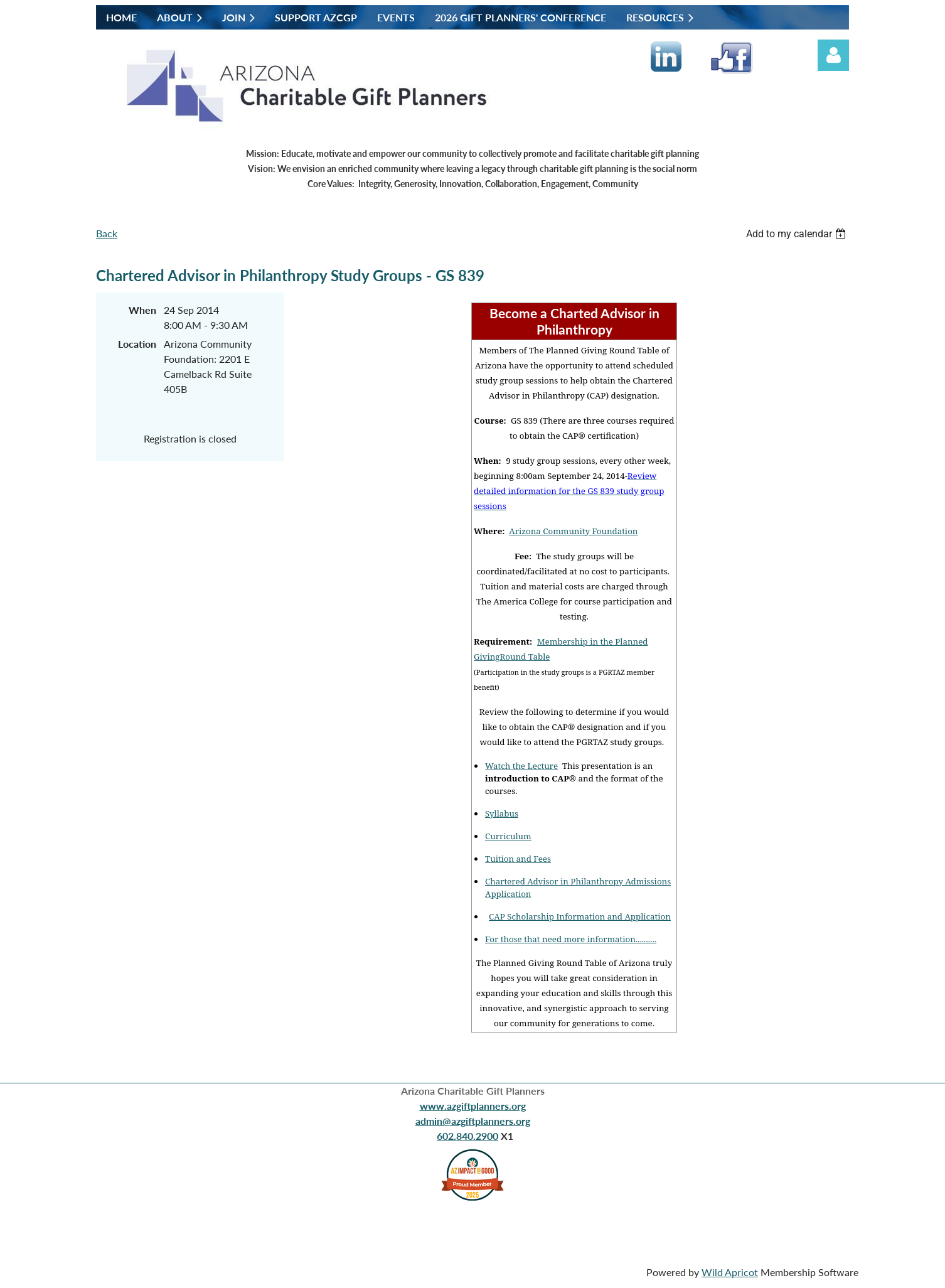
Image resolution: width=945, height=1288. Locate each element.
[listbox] (797, 234)
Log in (833, 55)
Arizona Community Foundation (573, 531)
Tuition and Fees (518, 858)
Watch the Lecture (521, 765)
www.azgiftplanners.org (473, 1106)
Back (106, 233)
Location (137, 344)
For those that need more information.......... (570, 939)
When (142, 310)
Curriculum (508, 836)
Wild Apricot (730, 1272)
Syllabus (501, 813)
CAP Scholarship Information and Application (580, 916)
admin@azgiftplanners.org (472, 1121)
